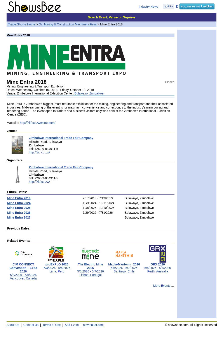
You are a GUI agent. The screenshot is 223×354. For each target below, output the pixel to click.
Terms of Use (52, 325)
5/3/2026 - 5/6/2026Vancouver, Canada (23, 270)
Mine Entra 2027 (19, 217)
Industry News (148, 6)
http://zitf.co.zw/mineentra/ (38, 123)
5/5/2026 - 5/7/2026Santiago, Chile (124, 266)
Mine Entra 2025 (19, 208)
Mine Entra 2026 (19, 212)
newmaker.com (93, 325)
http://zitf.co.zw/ (39, 152)
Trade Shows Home (21, 24)
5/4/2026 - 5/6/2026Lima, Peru (57, 266)
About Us (13, 325)
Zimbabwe (96, 93)
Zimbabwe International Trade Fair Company (61, 138)
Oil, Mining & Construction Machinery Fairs (68, 24)
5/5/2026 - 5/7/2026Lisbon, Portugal (90, 268)
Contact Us (30, 325)
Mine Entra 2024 (19, 203)
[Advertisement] (90, 305)
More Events (162, 285)
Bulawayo (81, 93)
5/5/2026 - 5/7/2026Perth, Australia (157, 266)
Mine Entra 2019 (19, 198)
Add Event (72, 325)
